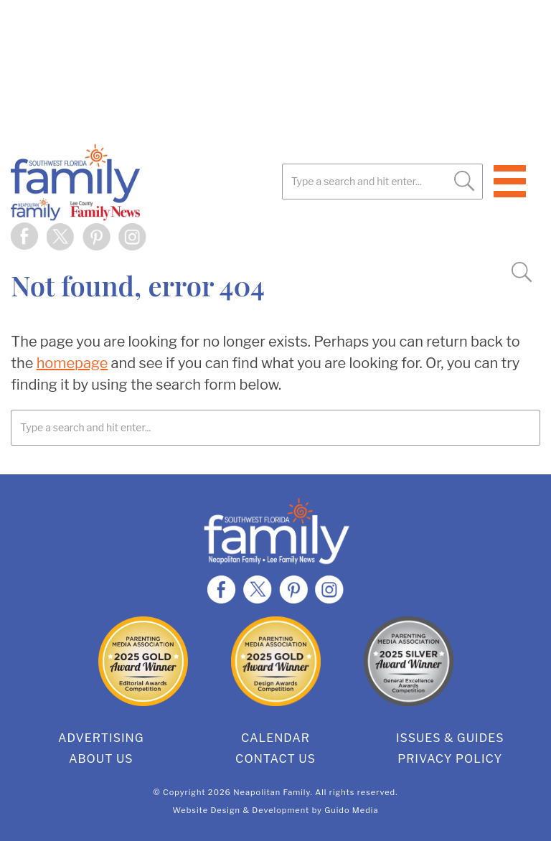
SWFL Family (147, 182)
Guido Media (351, 810)
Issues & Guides (450, 738)
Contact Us (275, 759)
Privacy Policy (449, 759)
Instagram (132, 236)
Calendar (275, 738)
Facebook (25, 236)
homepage (72, 363)
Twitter (61, 236)
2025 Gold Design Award (276, 661)
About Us (101, 759)
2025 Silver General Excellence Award (408, 661)
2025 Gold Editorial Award (143, 661)
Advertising (101, 738)
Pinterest (97, 236)
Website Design (207, 810)
